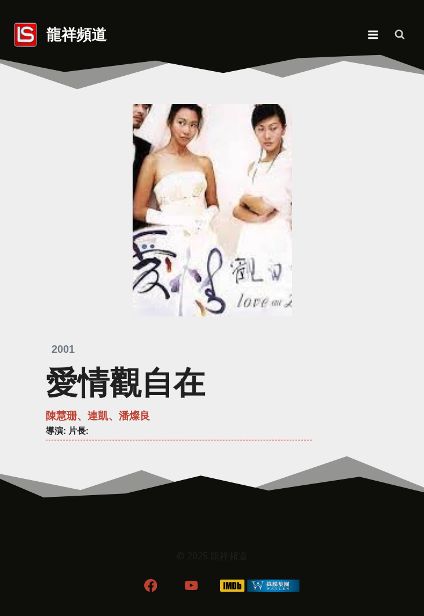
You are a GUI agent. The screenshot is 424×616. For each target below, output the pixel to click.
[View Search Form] (399, 34)
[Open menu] (372, 34)
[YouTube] (191, 586)
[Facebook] (150, 586)
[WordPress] (274, 586)
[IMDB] (233, 586)
